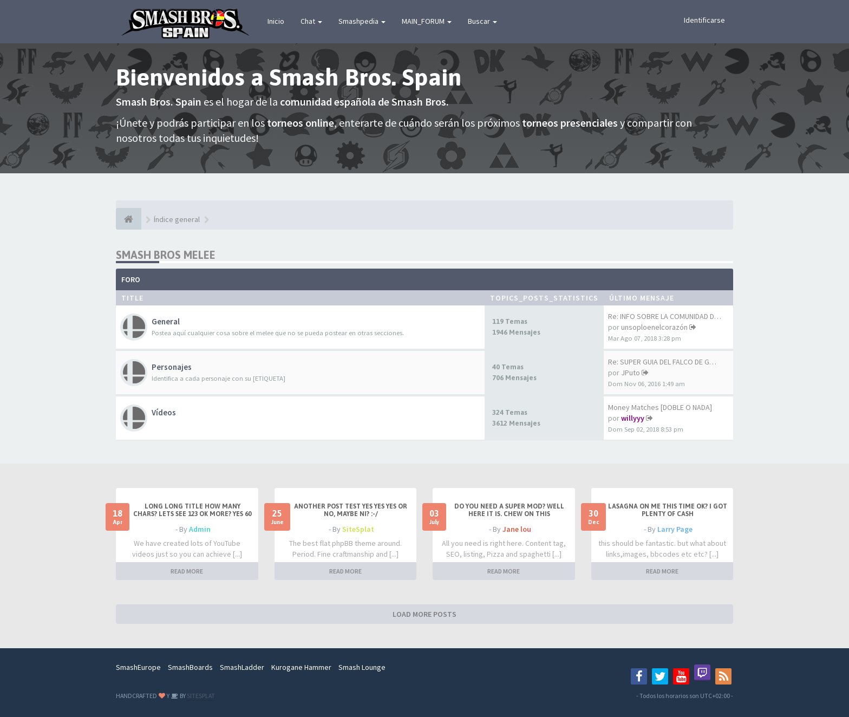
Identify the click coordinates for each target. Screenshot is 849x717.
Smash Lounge (362, 667)
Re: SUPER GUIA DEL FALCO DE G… (662, 362)
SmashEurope (138, 667)
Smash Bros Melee (165, 255)
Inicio (275, 21)
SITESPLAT (200, 696)
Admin (200, 529)
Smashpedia (362, 21)
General (166, 321)
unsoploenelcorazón (654, 327)
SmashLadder (242, 667)
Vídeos (164, 412)
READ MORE (187, 571)
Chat (311, 21)
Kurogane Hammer (301, 667)
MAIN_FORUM (427, 21)
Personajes (172, 367)
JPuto (630, 372)
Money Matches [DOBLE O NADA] (660, 407)
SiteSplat (358, 529)
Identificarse (704, 20)
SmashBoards (190, 667)
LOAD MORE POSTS (424, 614)
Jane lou (516, 529)
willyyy (632, 418)
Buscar (482, 21)
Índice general (177, 219)
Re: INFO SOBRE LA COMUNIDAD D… (664, 316)
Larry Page (675, 529)
